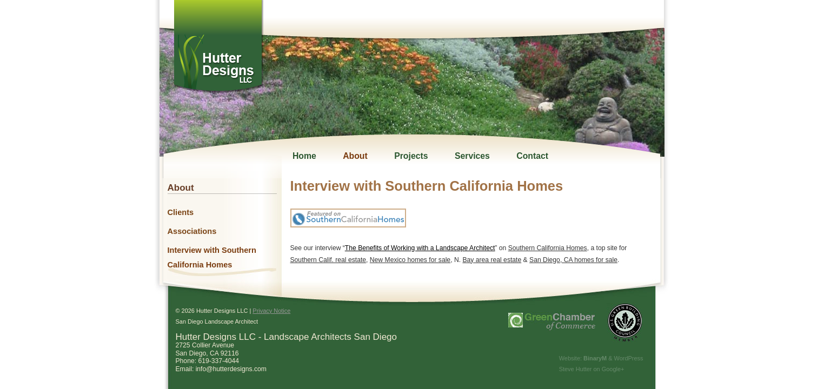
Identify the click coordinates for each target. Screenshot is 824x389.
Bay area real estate (491, 260)
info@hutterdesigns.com (231, 369)
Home (304, 155)
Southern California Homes (547, 248)
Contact (532, 155)
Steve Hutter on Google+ (591, 369)
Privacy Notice (271, 310)
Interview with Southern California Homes (212, 257)
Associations (192, 231)
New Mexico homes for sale (410, 260)
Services (472, 155)
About (355, 155)
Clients (181, 212)
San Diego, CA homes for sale (573, 260)
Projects (411, 155)
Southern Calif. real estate (328, 260)
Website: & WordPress (601, 358)
